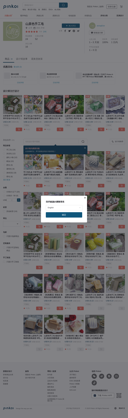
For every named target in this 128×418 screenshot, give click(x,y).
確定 (64, 215)
